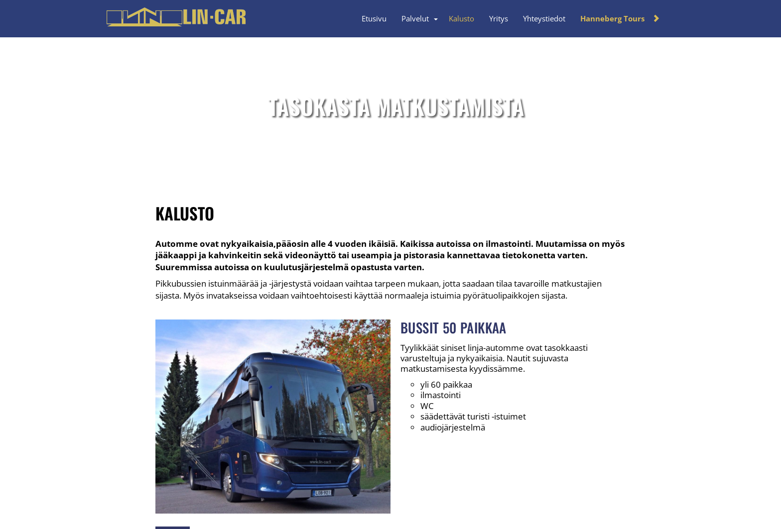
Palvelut (415, 18)
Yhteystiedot (544, 18)
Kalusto (461, 18)
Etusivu (374, 18)
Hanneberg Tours (612, 18)
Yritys (498, 18)
